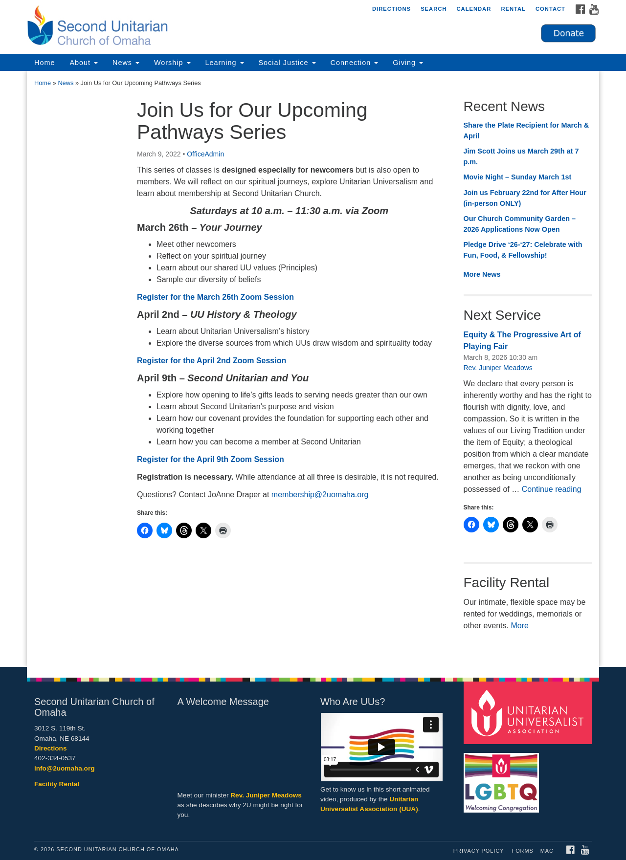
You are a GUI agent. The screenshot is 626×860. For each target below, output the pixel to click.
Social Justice (287, 62)
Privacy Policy (478, 851)
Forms (523, 851)
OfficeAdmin (205, 154)
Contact (550, 9)
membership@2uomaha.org (320, 494)
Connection (355, 62)
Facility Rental (56, 784)
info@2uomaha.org (64, 768)
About (83, 62)
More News (482, 274)
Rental (513, 9)
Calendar (473, 9)
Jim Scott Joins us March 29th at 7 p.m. (521, 156)
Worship (172, 62)
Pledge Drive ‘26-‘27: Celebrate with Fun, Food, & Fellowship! (523, 250)
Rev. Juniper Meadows (498, 368)
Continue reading (551, 489)
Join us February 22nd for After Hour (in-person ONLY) (525, 198)
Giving (408, 62)
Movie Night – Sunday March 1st (518, 177)
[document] (313, 369)
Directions (391, 9)
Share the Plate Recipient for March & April (526, 130)
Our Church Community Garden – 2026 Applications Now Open (520, 224)
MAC (547, 851)
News (125, 62)
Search (434, 9)
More (519, 625)
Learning (224, 62)
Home (44, 62)
